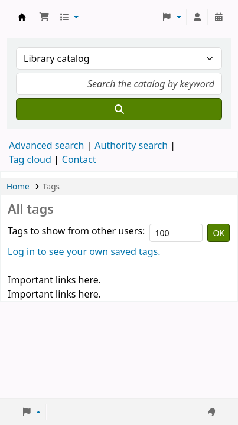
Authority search (131, 145)
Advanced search (46, 145)
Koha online (22, 17)
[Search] (119, 109)
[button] (44, 17)
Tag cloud (30, 159)
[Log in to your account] (197, 17)
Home (18, 186)
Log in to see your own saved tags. (84, 251)
